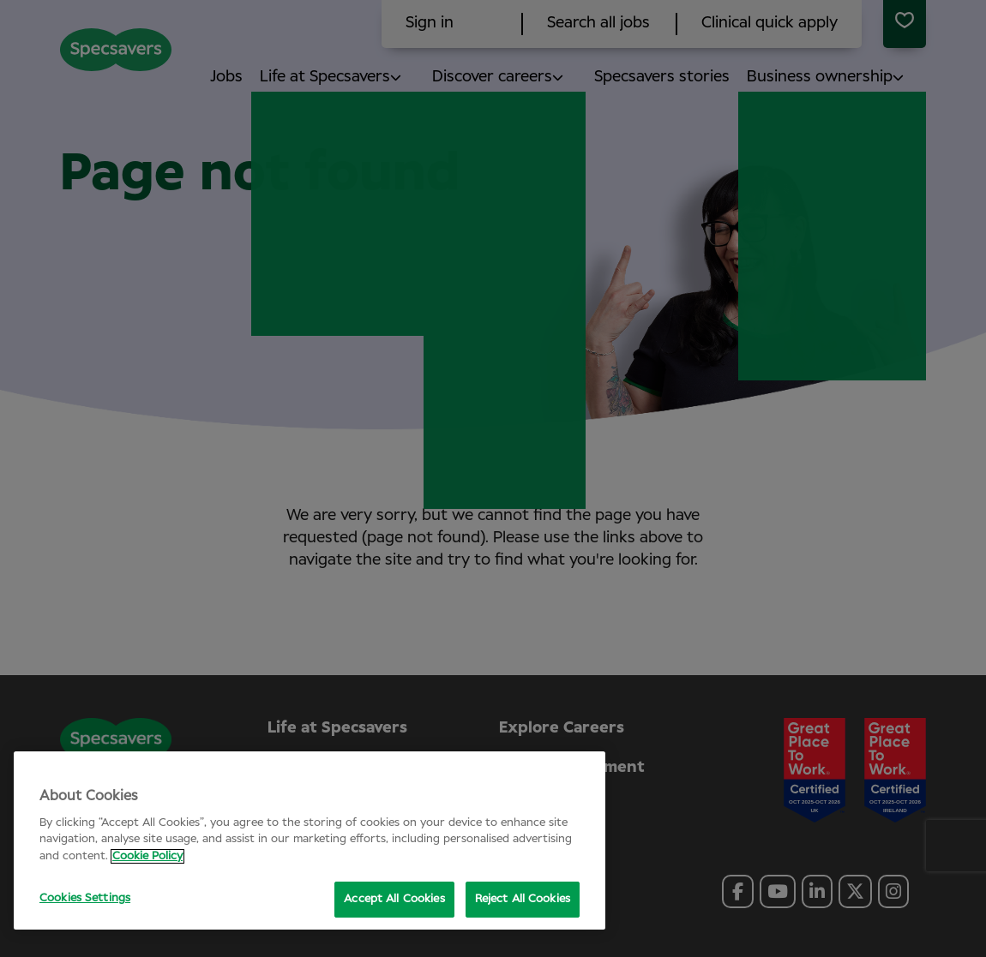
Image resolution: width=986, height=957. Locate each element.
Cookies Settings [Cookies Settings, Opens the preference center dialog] (84, 898)
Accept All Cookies (394, 899)
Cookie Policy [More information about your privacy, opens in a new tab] (147, 856)
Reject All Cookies (522, 899)
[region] (309, 840)
